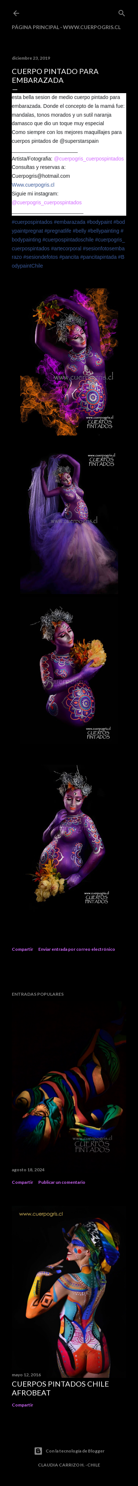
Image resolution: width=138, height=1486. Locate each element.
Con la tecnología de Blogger (69, 1451)
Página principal (35, 27)
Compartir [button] (22, 949)
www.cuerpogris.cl (92, 27)
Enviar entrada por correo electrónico (76, 949)
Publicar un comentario (61, 1182)
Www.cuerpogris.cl (33, 185)
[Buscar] (121, 11)
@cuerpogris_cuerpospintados (89, 159)
